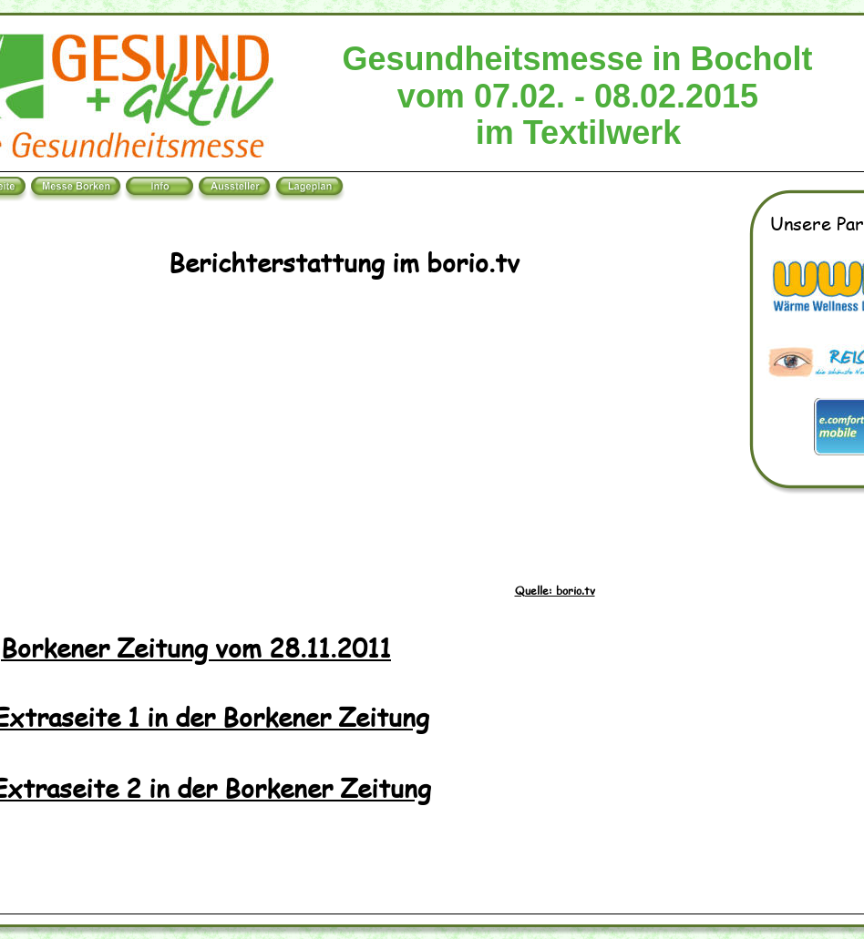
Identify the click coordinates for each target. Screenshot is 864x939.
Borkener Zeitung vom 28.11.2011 (196, 647)
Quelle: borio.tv (555, 590)
